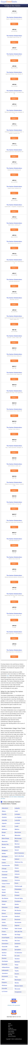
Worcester (17, 988)
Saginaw (17, 925)
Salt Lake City (18, 931)
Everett (4, 919)
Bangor (4, 832)
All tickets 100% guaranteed (14, 1005)
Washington (18, 979)
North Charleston (19, 853)
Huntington (5, 961)
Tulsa (16, 976)
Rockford (17, 916)
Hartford (4, 952)
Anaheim (4, 817)
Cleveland (4, 874)
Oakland (17, 859)
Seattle (16, 946)
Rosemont (17, 919)
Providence (18, 901)
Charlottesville (6, 865)
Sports (7, 4)
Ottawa (16, 877)
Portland (17, 895)
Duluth (3, 904)
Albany (4, 811)
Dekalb (4, 892)
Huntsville (4, 964)
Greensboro (5, 943)
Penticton (17, 880)
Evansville (4, 916)
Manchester (18, 832)
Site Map (10, 1034)
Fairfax (4, 922)
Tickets (14, 24)
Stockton (17, 958)
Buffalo (4, 853)
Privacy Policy (11, 1033)
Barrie (3, 835)
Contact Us (10, 1028)
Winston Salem (19, 985)
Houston (4, 958)
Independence (6, 967)
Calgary (4, 859)
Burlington (5, 856)
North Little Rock (19, 856)
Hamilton (4, 949)
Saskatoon (17, 943)
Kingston (4, 982)
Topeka (17, 970)
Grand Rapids (5, 937)
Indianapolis (5, 970)
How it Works (11, 1031)
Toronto (17, 973)
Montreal (17, 844)
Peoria (16, 883)
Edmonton (4, 907)
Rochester (17, 913)
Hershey (4, 955)
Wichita (17, 982)
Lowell (16, 826)
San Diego (17, 934)
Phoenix (17, 892)
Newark (17, 850)
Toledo (16, 967)
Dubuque (4, 901)
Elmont (4, 913)
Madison (17, 829)
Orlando (17, 871)
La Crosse (4, 991)
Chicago (4, 868)
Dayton (4, 889)
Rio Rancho (18, 910)
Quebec (17, 904)
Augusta (4, 823)
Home (3, 4)
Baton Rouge (5, 838)
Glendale (4, 934)
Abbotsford (5, 808)
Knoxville (4, 988)
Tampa (16, 964)
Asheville (4, 820)
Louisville (17, 820)
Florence (4, 925)
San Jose (17, 940)
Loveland (17, 823)
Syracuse (17, 961)
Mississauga (18, 838)
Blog (9, 1026)
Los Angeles (18, 817)
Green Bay (5, 940)
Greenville (4, 946)
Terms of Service (12, 1036)
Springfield (18, 949)
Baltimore (4, 829)
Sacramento (18, 922)
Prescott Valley (19, 898)
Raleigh (17, 907)
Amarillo (4, 814)
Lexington (17, 814)
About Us (10, 1025)
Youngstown (18, 992)
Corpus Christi (6, 883)
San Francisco (18, 937)
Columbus (4, 880)
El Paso (4, 910)
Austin (3, 826)
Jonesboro (5, 973)
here (7, 675)
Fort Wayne (5, 928)
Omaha (17, 865)
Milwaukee (17, 835)
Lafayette (17, 808)
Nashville (17, 847)
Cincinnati (4, 871)
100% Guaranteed (12, 1029)
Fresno (4, 931)
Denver (4, 895)
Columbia (4, 877)
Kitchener (4, 985)
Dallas (3, 886)
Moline (16, 841)
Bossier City (5, 844)
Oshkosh (17, 874)
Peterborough (18, 886)
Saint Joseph (18, 928)
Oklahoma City (19, 862)
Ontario (17, 868)
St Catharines (18, 952)
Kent (3, 979)
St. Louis (17, 955)
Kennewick (5, 976)
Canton (4, 862)
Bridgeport (5, 850)
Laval (16, 811)
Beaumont (4, 841)
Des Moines (5, 898)
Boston (4, 847)
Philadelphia (18, 889)
